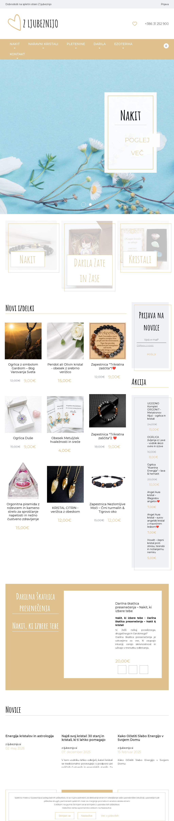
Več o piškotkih (110, 815)
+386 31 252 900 (157, 24)
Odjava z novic (145, 345)
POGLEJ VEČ (137, 141)
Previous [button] (116, 318)
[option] (24, 430)
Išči (128, 23)
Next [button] (123, 318)
